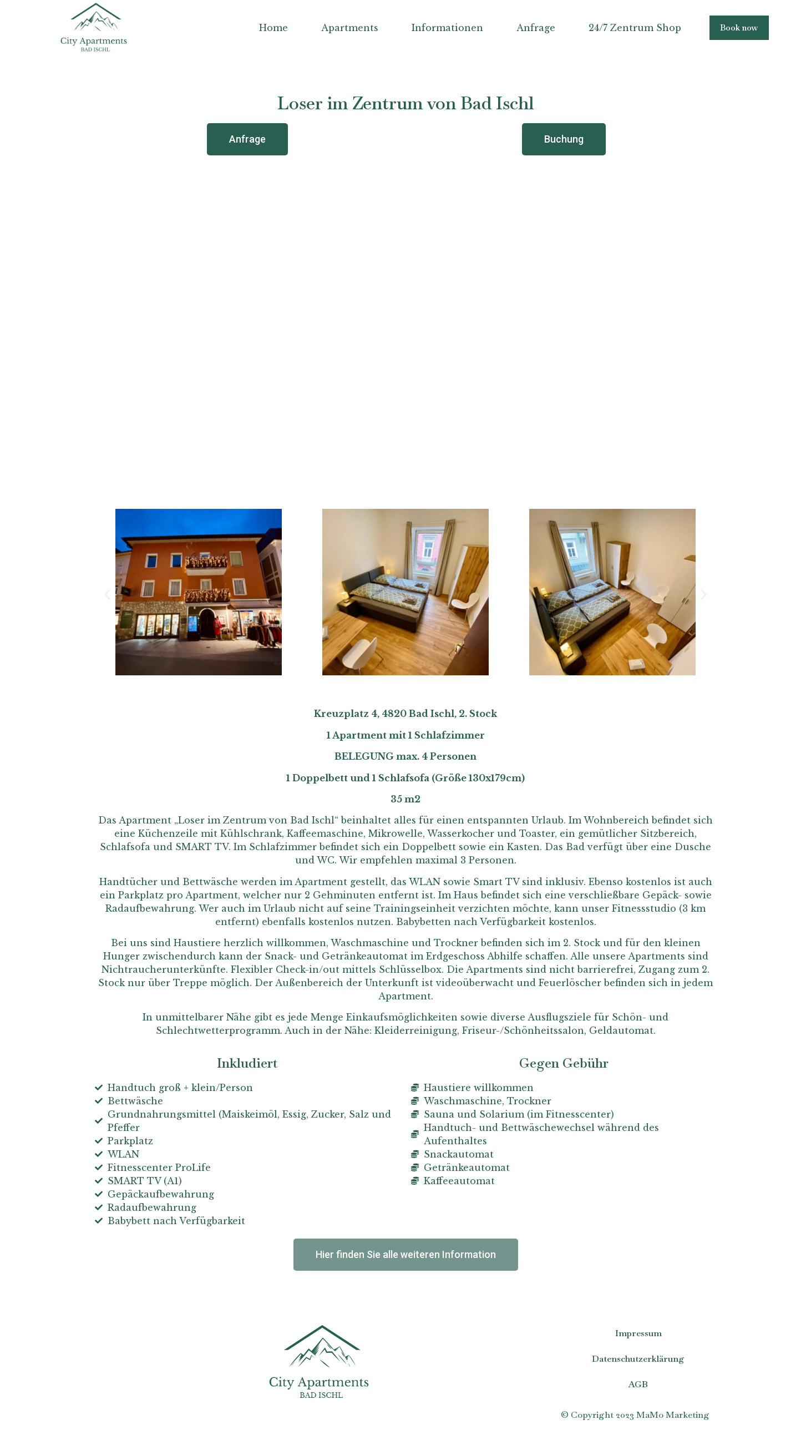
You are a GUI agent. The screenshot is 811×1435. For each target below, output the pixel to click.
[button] (738, 27)
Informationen (446, 27)
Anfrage (534, 27)
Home (272, 27)
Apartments (348, 27)
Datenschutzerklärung (638, 1359)
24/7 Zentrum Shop (633, 27)
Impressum (638, 1333)
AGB (638, 1384)
